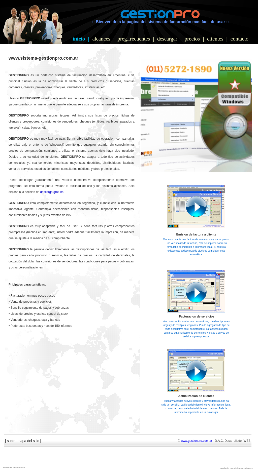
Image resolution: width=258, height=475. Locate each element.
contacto (239, 39)
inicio (79, 39)
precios (192, 39)
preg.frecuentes (133, 39)
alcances (101, 39)
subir (11, 441)
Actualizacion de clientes (196, 396)
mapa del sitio (28, 441)
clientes (215, 39)
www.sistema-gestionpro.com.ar (43, 58)
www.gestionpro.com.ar (196, 441)
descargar (167, 39)
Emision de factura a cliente (196, 234)
